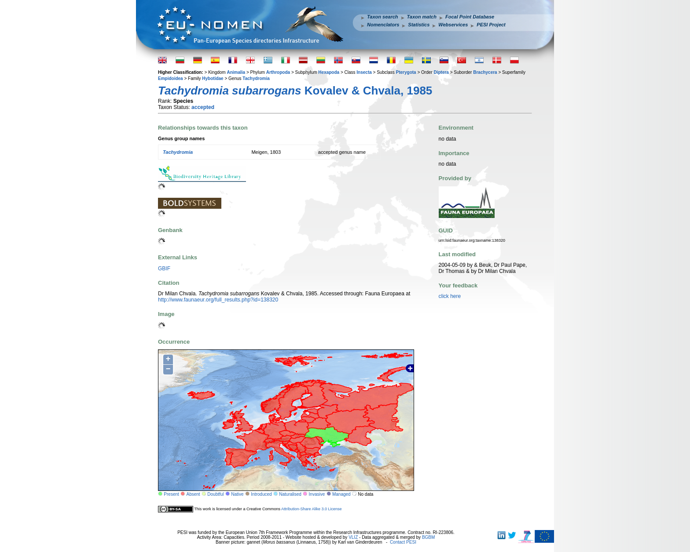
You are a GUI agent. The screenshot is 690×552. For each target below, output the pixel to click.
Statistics (418, 24)
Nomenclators (383, 24)
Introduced (261, 494)
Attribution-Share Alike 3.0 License (311, 509)
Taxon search (382, 16)
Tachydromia (256, 78)
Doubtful (215, 494)
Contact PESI (403, 542)
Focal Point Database (469, 16)
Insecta (363, 72)
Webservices (453, 24)
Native (237, 494)
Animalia (236, 72)
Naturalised (290, 494)
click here (450, 296)
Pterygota (406, 72)
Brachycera (485, 72)
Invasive (317, 494)
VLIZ (353, 537)
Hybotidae (212, 78)
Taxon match (422, 16)
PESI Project (491, 24)
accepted (202, 107)
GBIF (164, 268)
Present (171, 494)
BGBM (428, 537)
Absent (193, 494)
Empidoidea (170, 78)
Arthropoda (278, 72)
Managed (341, 494)
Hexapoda (328, 72)
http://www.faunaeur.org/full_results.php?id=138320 (218, 300)
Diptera (440, 72)
